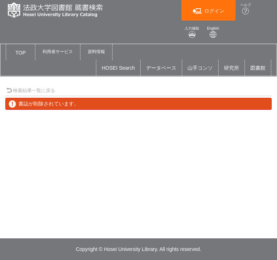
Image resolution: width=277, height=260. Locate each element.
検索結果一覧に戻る (30, 90)
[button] (57, 52)
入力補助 (192, 32)
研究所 (231, 68)
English (213, 32)
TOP (21, 53)
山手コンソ (200, 68)
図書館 (257, 68)
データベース (161, 68)
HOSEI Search (118, 68)
